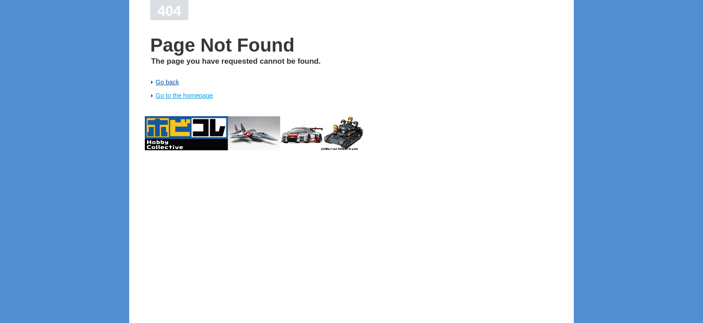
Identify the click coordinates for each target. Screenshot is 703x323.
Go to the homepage (184, 95)
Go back (167, 82)
